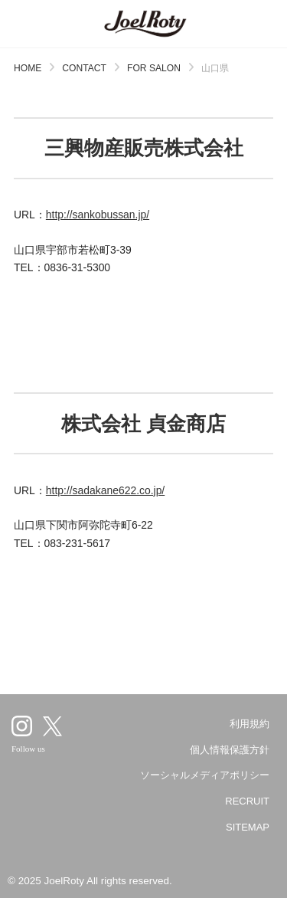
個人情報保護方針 (229, 749)
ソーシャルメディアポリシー (204, 775)
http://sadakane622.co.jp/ (105, 490)
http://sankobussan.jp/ (97, 214)
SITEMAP (247, 827)
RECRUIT (247, 801)
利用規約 (249, 723)
